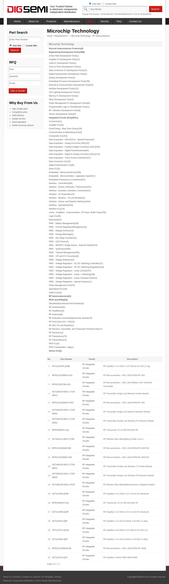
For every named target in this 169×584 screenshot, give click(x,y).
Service (104, 21)
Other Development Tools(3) (61, 99)
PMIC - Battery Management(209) (64, 223)
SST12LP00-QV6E (60, 494)
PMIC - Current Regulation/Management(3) (68, 227)
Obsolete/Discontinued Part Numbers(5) (66, 303)
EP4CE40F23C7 (107, 14)
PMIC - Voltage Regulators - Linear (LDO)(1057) (70, 271)
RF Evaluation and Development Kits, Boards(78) (70, 318)
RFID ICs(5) (54, 343)
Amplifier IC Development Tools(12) (64, 59)
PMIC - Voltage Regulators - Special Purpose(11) (70, 281)
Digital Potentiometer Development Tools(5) (68, 74)
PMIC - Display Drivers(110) (61, 230)
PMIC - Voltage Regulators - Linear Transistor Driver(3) (73, 278)
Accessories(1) (55, 121)
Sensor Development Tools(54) (62, 114)
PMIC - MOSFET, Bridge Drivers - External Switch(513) (73, 245)
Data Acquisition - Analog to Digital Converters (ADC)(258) (74, 147)
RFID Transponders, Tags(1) (61, 347)
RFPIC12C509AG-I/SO (62, 375)
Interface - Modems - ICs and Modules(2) (67, 198)
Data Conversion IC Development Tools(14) (68, 70)
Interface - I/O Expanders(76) (61, 194)
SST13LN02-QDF (60, 539)
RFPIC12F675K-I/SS (61, 384)
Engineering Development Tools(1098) (67, 52)
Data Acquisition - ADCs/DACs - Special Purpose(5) (71, 139)
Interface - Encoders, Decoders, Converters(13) (70, 190)
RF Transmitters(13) (58, 340)
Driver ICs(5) (54, 169)
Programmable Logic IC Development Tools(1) (69, 107)
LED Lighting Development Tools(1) (64, 92)
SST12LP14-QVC (60, 557)
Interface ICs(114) (57, 209)
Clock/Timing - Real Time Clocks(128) (65, 128)
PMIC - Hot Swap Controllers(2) (63, 238)
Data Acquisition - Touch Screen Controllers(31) (70, 158)
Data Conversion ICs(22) (60, 161)
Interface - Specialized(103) (61, 205)
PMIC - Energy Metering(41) (61, 234)
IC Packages (47, 577)
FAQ (119, 21)
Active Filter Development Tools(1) (64, 56)
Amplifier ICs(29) (56, 125)
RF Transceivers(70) (58, 336)
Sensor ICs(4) (55, 351)
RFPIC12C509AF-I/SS (62, 457)
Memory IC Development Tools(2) (63, 96)
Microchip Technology (80, 36)
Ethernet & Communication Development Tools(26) (71, 85)
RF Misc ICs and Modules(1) (61, 325)
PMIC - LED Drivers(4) (59, 241)
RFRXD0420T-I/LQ (60, 503)
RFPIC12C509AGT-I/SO (62, 403)
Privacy (58, 577)
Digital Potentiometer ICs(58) (61, 165)
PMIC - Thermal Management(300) (64, 252)
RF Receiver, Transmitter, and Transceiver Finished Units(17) (75, 329)
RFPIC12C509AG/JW (61, 548)
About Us (33, 21)
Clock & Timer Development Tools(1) (65, 67)
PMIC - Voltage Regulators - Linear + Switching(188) (72, 274)
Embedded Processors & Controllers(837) (67, 179)
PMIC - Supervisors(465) (60, 249)
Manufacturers (72, 21)
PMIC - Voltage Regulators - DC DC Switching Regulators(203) (76, 267)
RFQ (90, 21)
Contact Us (135, 21)
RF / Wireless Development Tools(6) (65, 110)
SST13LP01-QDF (60, 521)
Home (17, 21)
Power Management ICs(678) (62, 285)
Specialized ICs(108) (58, 289)
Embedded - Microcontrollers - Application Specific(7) (72, 176)
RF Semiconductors (101, 36)
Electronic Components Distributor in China (22, 581)
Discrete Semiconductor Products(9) (66, 48)
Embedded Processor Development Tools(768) (69, 81)
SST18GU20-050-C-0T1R (63, 484)
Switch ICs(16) (55, 292)
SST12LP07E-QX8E (61, 366)
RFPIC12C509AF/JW (61, 448)
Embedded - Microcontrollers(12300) (65, 172)
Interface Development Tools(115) (64, 88)
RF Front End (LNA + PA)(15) (62, 322)
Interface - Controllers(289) (60, 183)
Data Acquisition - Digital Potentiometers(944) (69, 150)
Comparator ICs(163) (58, 136)
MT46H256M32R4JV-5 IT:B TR (127, 14)
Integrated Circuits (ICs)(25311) (63, 118)
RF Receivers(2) (56, 332)
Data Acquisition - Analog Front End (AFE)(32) (69, 143)
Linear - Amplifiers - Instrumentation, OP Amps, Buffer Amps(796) (77, 212)
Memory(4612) (55, 220)
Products (51, 21)
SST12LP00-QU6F (60, 512)
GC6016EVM (145, 14)
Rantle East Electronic (51, 581)
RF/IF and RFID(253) (58, 300)
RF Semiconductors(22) (60, 296)
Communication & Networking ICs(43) (65, 132)
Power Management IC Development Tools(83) (69, 103)
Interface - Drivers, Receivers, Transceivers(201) (70, 187)
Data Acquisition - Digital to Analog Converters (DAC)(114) (74, 154)
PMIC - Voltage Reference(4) (61, 260)
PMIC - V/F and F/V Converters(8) (64, 256)
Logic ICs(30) (55, 216)
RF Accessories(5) (57, 307)
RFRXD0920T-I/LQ (60, 430)
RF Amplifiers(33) (56, 311)
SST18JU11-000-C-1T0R (63, 439)
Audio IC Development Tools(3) (62, 63)
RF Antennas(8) (56, 314)
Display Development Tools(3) (62, 77)
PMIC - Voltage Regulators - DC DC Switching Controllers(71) (76, 263)
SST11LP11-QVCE (60, 530)
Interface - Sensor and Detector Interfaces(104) (69, 201)
